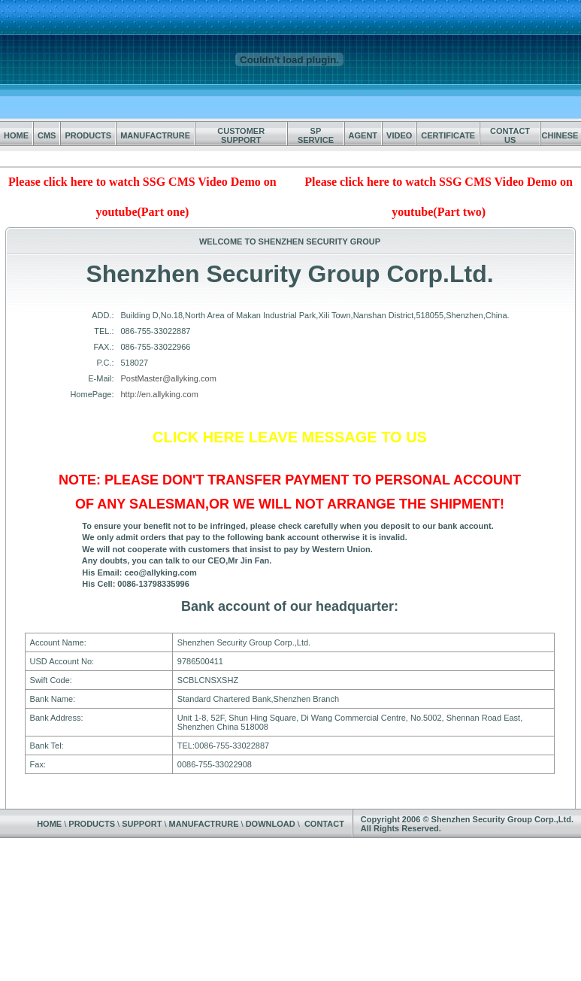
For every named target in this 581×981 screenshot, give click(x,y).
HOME (16, 135)
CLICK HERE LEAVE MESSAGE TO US (290, 437)
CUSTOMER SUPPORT (241, 135)
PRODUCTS (88, 135)
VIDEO (399, 135)
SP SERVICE (316, 135)
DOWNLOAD (270, 823)
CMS (47, 135)
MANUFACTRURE (155, 135)
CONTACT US (510, 135)
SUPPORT (142, 823)
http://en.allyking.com (159, 394)
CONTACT (324, 823)
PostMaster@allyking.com (168, 378)
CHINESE (560, 135)
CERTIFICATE (448, 135)
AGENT (363, 135)
